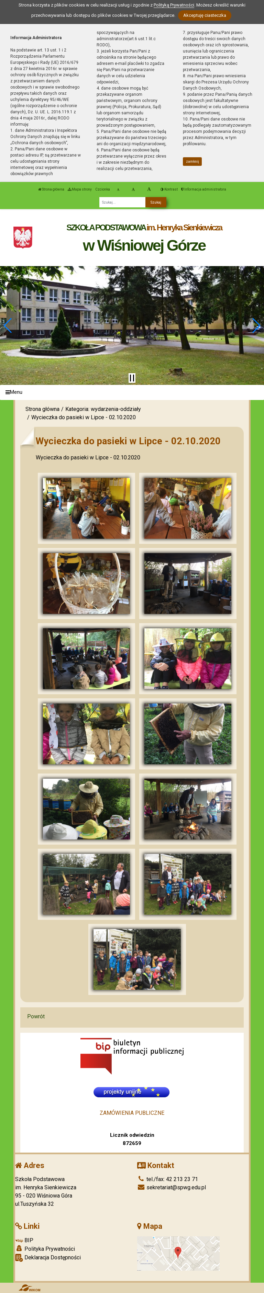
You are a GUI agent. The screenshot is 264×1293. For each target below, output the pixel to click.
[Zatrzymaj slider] (132, 378)
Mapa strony (80, 189)
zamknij (192, 161)
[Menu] (132, 392)
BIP (24, 1240)
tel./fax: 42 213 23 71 (167, 1179)
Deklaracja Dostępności (48, 1258)
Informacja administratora (203, 189)
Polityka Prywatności (45, 1248)
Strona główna (51, 189)
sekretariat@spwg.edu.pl (171, 1187)
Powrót (36, 1016)
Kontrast (169, 189)
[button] (8, 325)
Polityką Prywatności (174, 5)
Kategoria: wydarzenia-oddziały (103, 409)
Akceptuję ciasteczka (204, 15)
